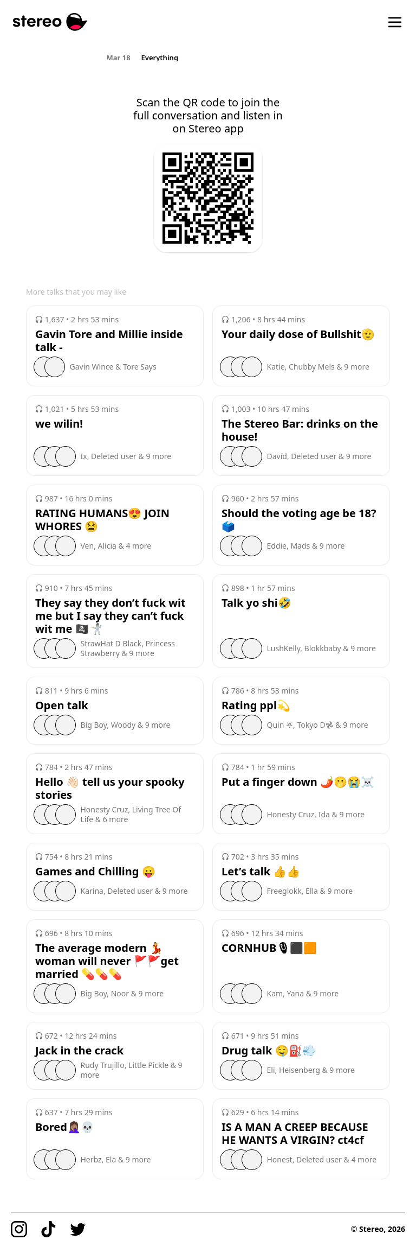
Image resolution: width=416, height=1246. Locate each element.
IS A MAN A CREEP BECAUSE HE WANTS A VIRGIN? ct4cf (295, 1134)
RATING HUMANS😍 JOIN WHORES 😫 (102, 520)
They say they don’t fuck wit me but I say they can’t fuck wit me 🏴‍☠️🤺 (110, 615)
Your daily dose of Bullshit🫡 (298, 334)
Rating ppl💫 (256, 705)
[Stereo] (50, 22)
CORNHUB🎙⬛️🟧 (269, 948)
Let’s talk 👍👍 (261, 871)
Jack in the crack (79, 1050)
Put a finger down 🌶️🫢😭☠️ (298, 782)
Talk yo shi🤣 (256, 602)
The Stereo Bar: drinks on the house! (300, 430)
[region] (208, 57)
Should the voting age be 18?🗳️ (299, 520)
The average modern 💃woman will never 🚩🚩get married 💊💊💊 (107, 961)
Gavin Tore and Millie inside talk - (109, 341)
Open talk (61, 705)
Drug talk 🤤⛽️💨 (269, 1050)
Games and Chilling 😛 (95, 871)
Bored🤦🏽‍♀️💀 (64, 1127)
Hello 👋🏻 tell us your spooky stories (110, 788)
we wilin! (59, 423)
